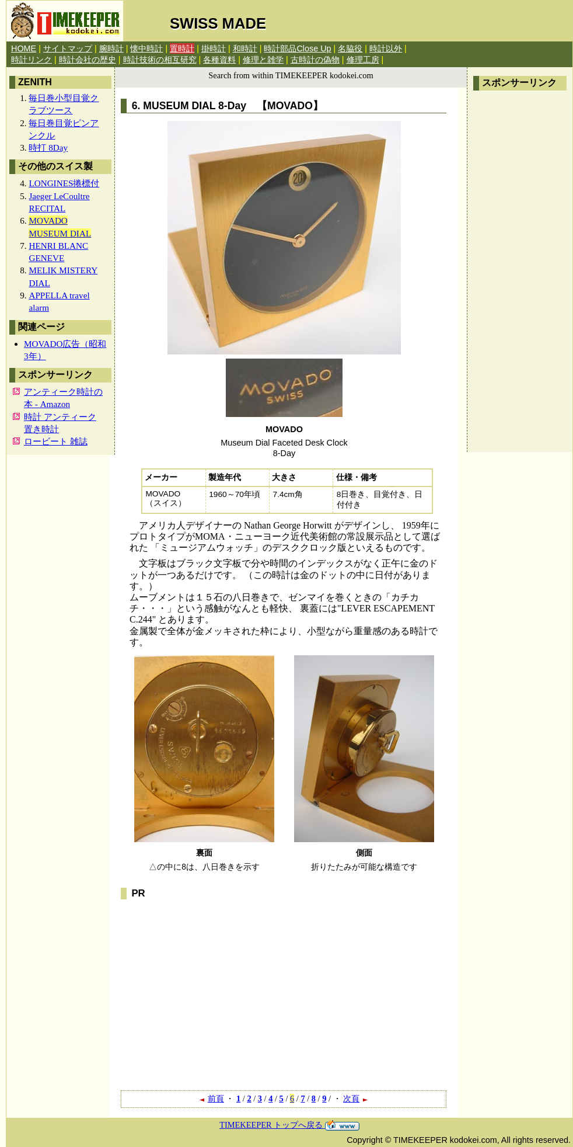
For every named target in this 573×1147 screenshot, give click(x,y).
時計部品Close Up (297, 48)
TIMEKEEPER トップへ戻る (289, 1124)
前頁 (211, 1098)
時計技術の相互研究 (160, 59)
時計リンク (31, 59)
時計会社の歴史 (87, 59)
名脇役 (350, 48)
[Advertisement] (520, 271)
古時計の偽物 (315, 59)
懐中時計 (146, 48)
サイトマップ (67, 48)
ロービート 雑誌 (56, 441)
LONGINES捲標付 (64, 183)
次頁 (356, 1098)
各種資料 (219, 59)
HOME (23, 48)
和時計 (245, 48)
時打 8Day (48, 147)
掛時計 (213, 48)
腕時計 (111, 48)
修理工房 (363, 59)
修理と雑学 (263, 59)
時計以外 (385, 48)
